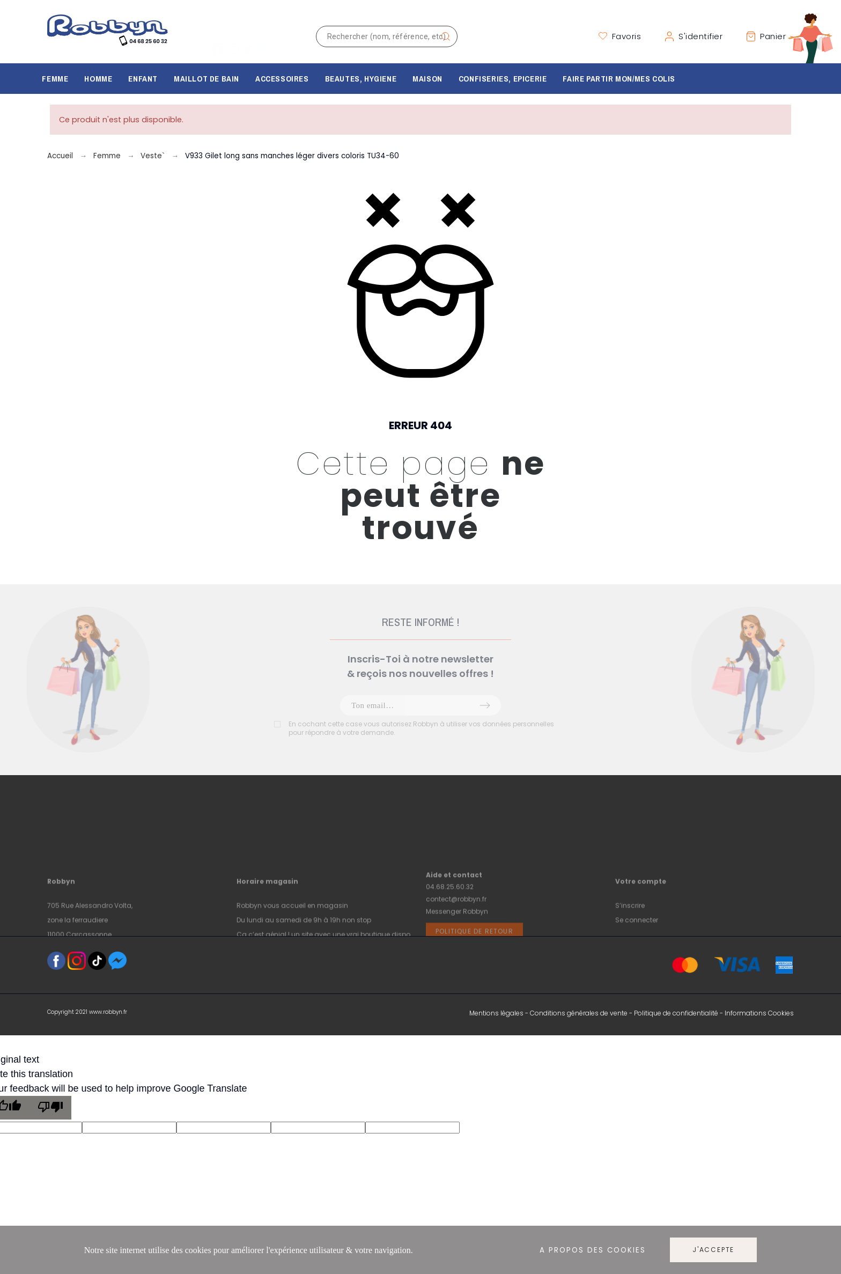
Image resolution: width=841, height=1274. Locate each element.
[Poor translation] (50, 1108)
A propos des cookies (593, 1250)
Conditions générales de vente (579, 1013)
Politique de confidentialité (676, 1013)
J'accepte (713, 1249)
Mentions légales (496, 1013)
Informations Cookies (759, 1013)
